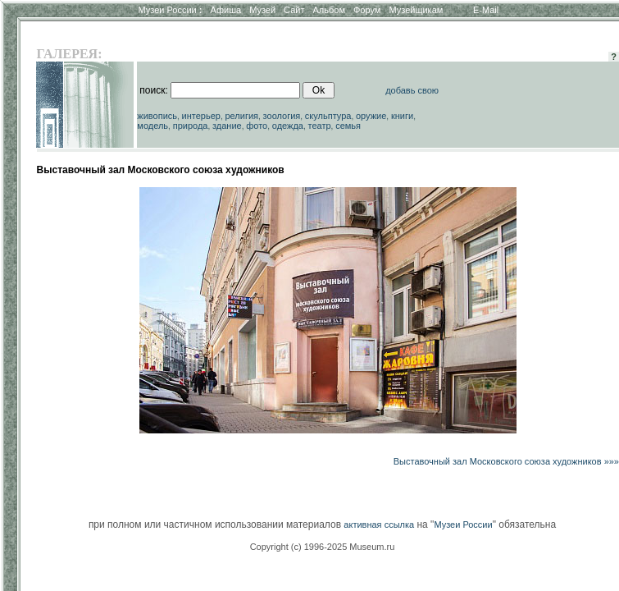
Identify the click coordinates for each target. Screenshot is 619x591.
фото (256, 126)
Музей (262, 10)
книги (402, 116)
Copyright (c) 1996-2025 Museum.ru (322, 547)
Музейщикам (416, 10)
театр (319, 126)
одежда (287, 126)
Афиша (226, 10)
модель (152, 126)
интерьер (201, 116)
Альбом (329, 10)
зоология (282, 116)
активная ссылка (379, 524)
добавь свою (412, 90)
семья (348, 126)
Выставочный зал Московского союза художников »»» (506, 461)
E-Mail (485, 10)
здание (227, 126)
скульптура (328, 116)
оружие (371, 116)
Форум (366, 10)
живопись (157, 116)
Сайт (294, 10)
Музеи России (170, 10)
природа (190, 126)
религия (242, 116)
